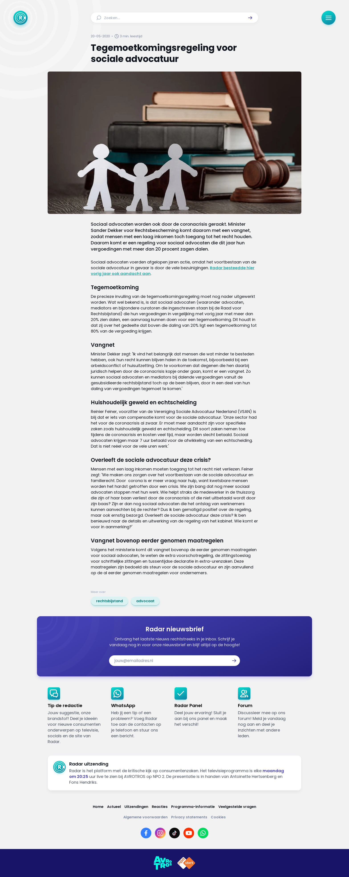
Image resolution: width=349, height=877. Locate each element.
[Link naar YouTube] (188, 833)
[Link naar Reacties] (160, 806)
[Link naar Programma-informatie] (193, 806)
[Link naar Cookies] (218, 817)
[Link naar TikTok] (174, 833)
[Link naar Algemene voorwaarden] (145, 817)
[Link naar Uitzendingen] (136, 806)
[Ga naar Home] (20, 18)
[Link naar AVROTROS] (163, 863)
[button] (250, 17)
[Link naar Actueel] (114, 806)
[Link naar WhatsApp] (203, 833)
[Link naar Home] (98, 806)
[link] (109, 601)
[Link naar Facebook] (146, 833)
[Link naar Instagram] (160, 833)
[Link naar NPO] (186, 863)
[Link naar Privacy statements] (189, 817)
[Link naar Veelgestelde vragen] (237, 806)
